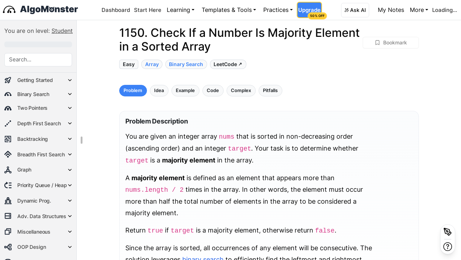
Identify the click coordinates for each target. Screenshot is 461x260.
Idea (159, 90)
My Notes (391, 9)
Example (185, 90)
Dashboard (116, 9)
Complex (241, 90)
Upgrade (310, 12)
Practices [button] (275, 9)
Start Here (147, 9)
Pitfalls (270, 90)
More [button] (417, 9)
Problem (133, 90)
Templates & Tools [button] (227, 9)
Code (213, 90)
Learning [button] (178, 9)
